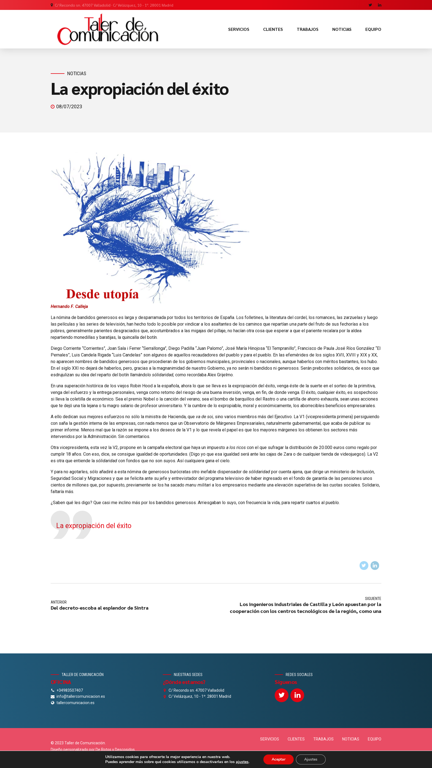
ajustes (242, 761)
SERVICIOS (238, 29)
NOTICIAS (342, 29)
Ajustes (310, 759)
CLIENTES (273, 29)
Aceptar (278, 759)
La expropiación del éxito (93, 526)
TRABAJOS (307, 29)
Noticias (76, 73)
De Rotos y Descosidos (115, 749)
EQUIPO (373, 29)
